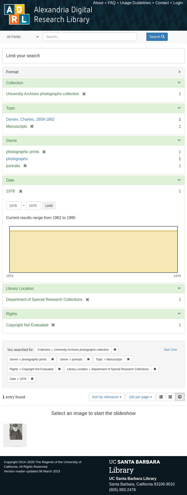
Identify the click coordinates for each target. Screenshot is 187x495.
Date (10, 180)
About (98, 3)
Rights (11, 314)
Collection (14, 83)
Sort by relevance (107, 397)
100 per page (140, 397)
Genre (11, 140)
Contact (162, 3)
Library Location (20, 288)
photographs (17, 159)
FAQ (112, 3)
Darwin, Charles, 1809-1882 (30, 119)
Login (178, 3)
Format (12, 72)
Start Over (170, 349)
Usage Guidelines (135, 3)
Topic (10, 108)
